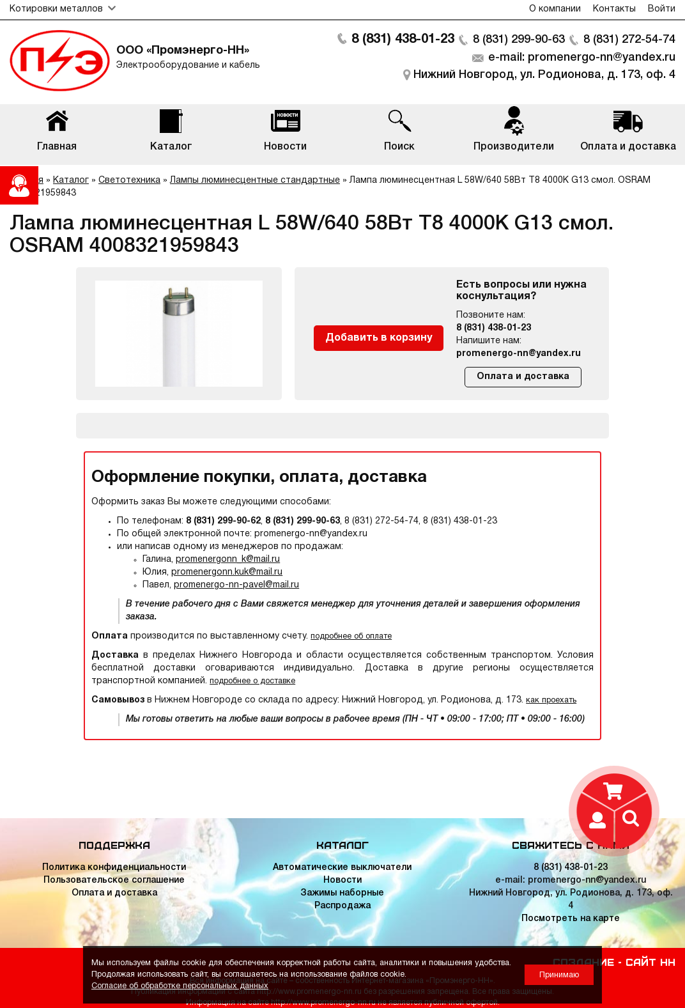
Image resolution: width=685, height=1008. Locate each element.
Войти (661, 9)
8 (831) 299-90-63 (519, 40)
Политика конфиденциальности (114, 868)
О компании (555, 9)
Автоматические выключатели (342, 868)
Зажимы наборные (342, 893)
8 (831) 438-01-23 (402, 39)
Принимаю (559, 975)
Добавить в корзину (378, 338)
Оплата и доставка (523, 377)
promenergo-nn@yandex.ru (518, 354)
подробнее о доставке (252, 681)
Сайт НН (650, 961)
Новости (342, 880)
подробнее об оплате (351, 636)
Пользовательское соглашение (114, 880)
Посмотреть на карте (570, 919)
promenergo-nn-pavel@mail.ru (236, 585)
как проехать (551, 700)
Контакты (614, 9)
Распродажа (342, 906)
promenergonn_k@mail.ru (228, 559)
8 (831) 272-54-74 (629, 40)
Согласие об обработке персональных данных (179, 985)
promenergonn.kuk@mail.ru (226, 572)
